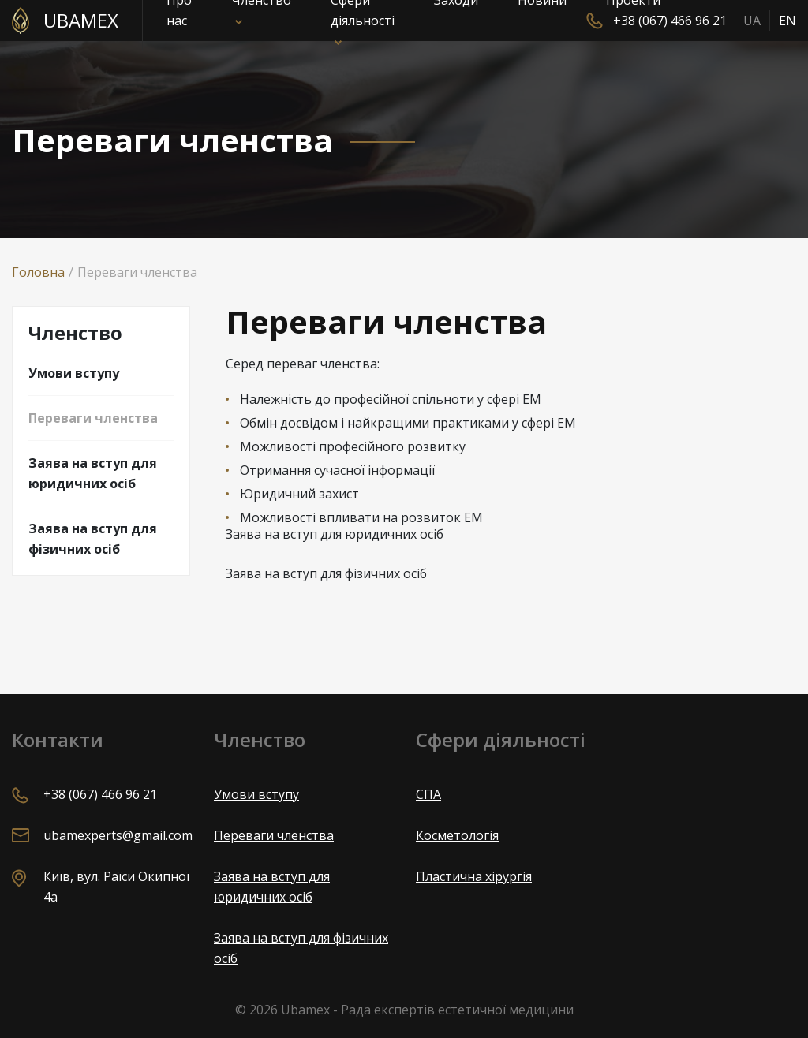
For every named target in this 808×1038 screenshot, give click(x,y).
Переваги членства (93, 418)
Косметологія (457, 835)
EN (787, 20)
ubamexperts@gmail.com (118, 835)
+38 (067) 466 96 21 (670, 20)
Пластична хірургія (474, 876)
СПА (428, 794)
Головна (38, 272)
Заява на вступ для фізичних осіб (92, 539)
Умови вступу (73, 373)
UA (752, 20)
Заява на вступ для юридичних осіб (92, 473)
